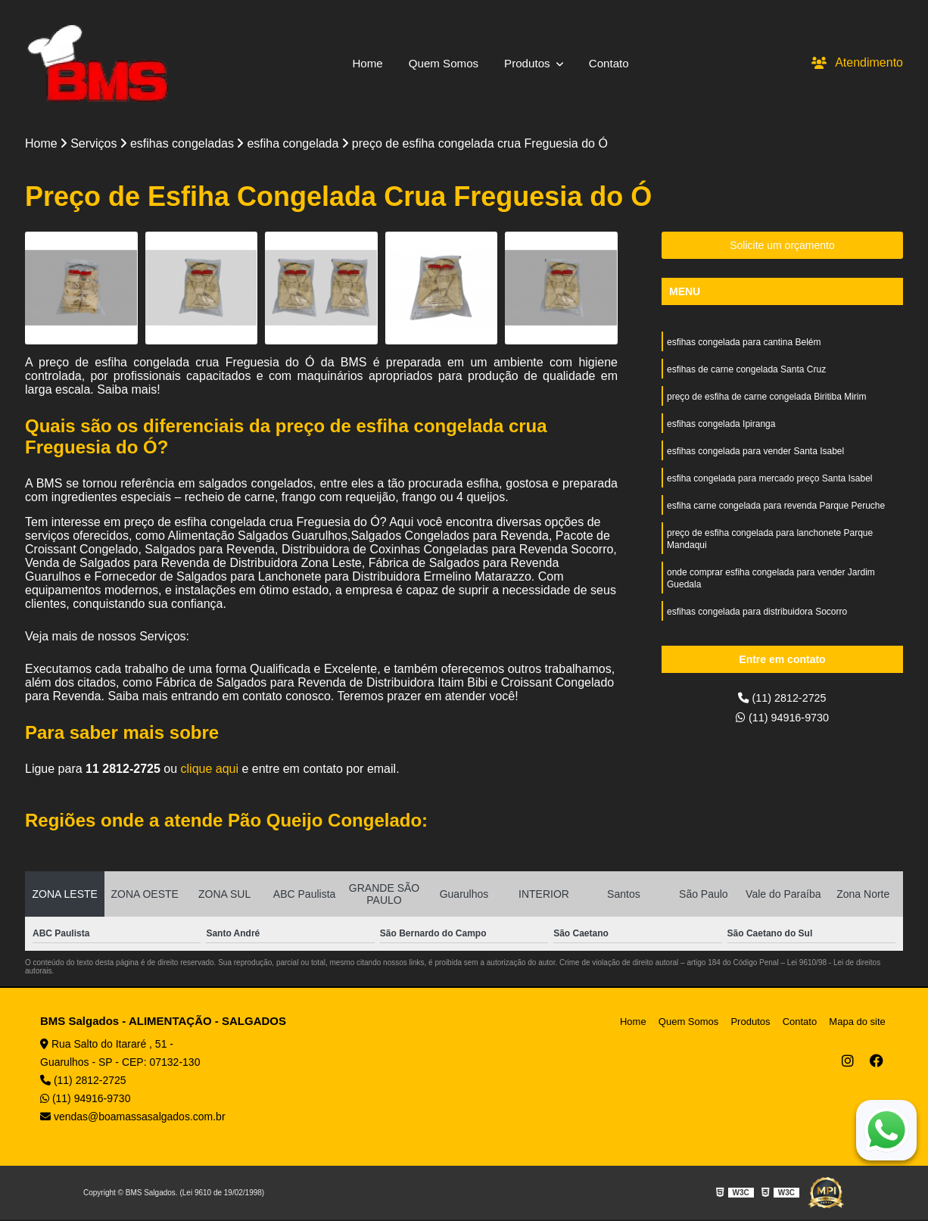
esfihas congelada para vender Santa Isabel (755, 459)
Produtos (530, 62)
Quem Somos (442, 62)
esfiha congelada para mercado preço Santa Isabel (770, 488)
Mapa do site (859, 1023)
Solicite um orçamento (782, 247)
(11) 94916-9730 (782, 721)
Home (363, 62)
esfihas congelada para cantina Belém (744, 344)
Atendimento (857, 62)
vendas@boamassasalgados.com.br (133, 1118)
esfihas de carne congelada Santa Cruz (746, 373)
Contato (613, 62)
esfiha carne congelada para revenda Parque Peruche (776, 517)
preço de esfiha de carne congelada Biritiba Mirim (766, 402)
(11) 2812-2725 (782, 699)
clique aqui (210, 770)
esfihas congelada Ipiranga (721, 430)
